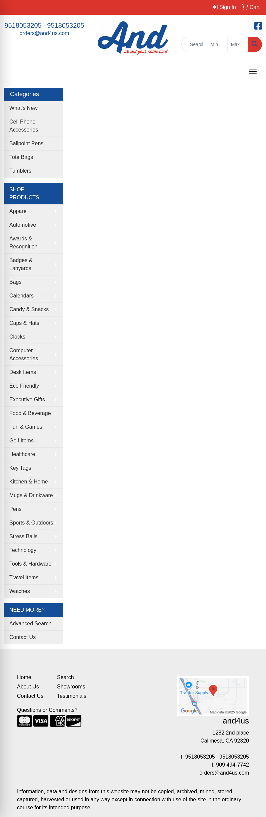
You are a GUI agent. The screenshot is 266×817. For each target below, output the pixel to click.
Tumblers (20, 171)
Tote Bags (21, 157)
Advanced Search (30, 623)
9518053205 (22, 25)
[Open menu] (252, 71)
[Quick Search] (194, 44)
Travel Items (23, 577)
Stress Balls (23, 536)
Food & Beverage (30, 413)
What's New (23, 108)
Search (65, 677)
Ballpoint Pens (26, 143)
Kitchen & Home (28, 481)
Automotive (22, 225)
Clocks (17, 337)
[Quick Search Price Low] (217, 44)
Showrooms (71, 686)
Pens (15, 509)
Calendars (21, 295)
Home (24, 677)
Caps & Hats (24, 323)
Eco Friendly (24, 386)
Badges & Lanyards (20, 264)
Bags (15, 282)
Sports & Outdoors (31, 523)
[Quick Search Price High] (237, 44)
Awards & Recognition (23, 242)
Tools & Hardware (30, 564)
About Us (28, 686)
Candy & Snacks (29, 309)
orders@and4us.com (44, 33)
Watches (19, 591)
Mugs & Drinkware (31, 495)
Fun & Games (25, 427)
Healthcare (22, 454)
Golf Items (21, 440)
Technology (22, 550)
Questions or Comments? (47, 710)
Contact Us (22, 637)
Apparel (18, 211)
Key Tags (20, 468)
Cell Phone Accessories (23, 126)
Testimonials (71, 696)
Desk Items (22, 372)
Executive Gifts (27, 399)
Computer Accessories (23, 354)
